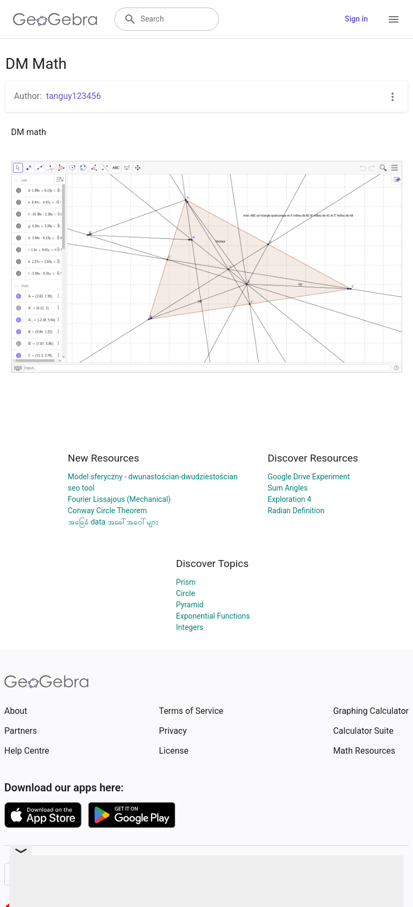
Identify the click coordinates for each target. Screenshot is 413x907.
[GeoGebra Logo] (55, 19)
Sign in (356, 19)
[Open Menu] (393, 19)
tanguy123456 (73, 96)
